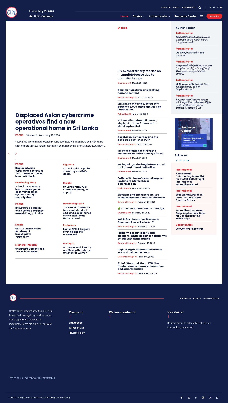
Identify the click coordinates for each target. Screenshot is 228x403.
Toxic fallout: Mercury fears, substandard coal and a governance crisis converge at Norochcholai (77, 213)
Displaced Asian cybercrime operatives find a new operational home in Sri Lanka (56, 121)
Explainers (69, 225)
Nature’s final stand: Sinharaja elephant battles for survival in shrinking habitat (137, 123)
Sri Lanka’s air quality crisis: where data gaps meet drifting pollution (29, 210)
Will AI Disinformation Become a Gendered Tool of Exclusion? (138, 220)
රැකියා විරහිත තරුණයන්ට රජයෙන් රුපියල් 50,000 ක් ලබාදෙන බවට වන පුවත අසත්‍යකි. (193, 39)
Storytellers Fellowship (189, 228)
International (184, 170)
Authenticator (184, 33)
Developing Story (25, 182)
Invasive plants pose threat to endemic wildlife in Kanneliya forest (140, 152)
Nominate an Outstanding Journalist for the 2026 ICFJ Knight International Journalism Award (190, 179)
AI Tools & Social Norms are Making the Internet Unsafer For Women (77, 250)
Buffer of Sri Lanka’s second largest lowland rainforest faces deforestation (140, 181)
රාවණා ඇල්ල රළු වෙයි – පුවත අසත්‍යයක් (190, 54)
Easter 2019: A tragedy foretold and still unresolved (76, 231)
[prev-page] (9, 154)
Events (19, 225)
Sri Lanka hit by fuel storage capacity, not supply (76, 189)
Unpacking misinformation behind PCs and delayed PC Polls (140, 251)
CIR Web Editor (34, 135)
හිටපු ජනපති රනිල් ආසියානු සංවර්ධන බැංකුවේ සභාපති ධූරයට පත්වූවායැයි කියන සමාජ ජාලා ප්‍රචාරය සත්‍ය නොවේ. (194, 69)
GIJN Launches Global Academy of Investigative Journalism (28, 232)
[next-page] (16, 154)
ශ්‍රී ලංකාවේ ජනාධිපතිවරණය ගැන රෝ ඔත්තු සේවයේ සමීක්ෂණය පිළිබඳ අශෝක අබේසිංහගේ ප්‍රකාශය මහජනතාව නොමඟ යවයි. (193, 103)
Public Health (124, 114)
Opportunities (184, 225)
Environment (124, 83)
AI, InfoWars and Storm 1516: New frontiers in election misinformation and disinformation (141, 266)
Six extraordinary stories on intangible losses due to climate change (139, 74)
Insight (67, 183)
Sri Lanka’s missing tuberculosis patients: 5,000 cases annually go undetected (139, 106)
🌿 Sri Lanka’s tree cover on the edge (141, 208)
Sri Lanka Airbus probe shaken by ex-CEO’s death (76, 171)
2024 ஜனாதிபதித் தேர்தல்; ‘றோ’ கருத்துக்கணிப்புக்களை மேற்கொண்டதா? (192, 86)
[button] (199, 7)
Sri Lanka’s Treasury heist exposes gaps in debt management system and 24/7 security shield (28, 192)
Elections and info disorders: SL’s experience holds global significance (141, 196)
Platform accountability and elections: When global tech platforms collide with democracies (142, 235)
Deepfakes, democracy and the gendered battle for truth (138, 138)
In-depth (68, 243)
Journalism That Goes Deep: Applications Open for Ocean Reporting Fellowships (190, 214)
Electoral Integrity (26, 245)
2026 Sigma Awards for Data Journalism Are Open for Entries (189, 197)
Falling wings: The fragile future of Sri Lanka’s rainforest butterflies (141, 166)
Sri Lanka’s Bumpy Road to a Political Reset (29, 250)
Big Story (68, 164)
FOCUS (19, 135)
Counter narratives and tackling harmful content (139, 91)
